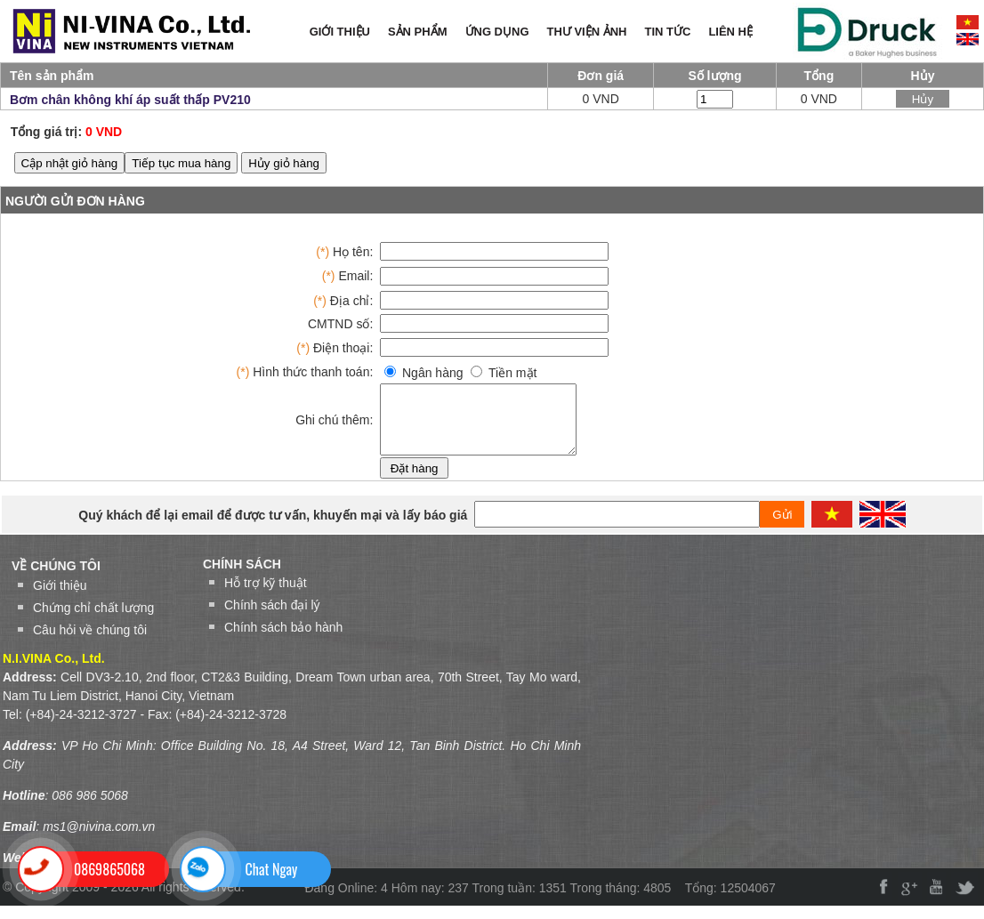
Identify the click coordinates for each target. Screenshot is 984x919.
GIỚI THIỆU (340, 31)
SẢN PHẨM (418, 31)
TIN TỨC (668, 31)
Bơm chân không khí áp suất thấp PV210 (130, 100)
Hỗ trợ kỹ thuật (265, 596)
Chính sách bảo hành (283, 640)
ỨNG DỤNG (497, 31)
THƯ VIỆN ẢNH (587, 31)
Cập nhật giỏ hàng (69, 163)
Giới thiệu (60, 599)
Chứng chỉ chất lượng (93, 621)
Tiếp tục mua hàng (181, 163)
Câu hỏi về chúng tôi (90, 643)
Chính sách (242, 577)
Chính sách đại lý (272, 618)
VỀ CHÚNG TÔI (56, 579)
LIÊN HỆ (730, 31)
